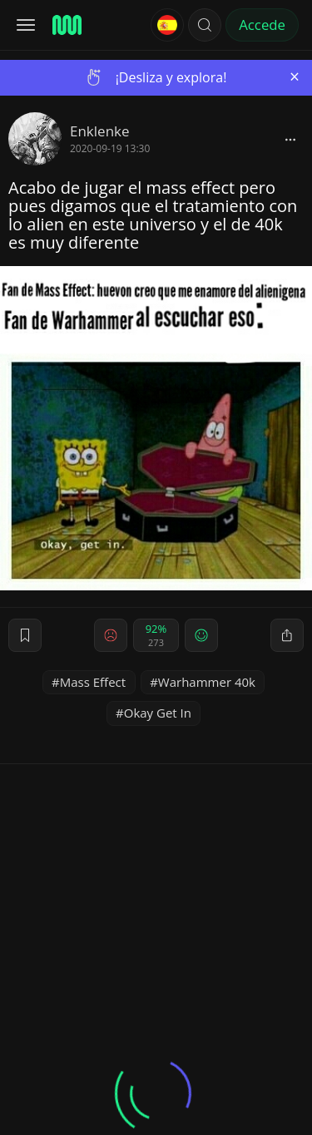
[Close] (295, 77)
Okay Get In (157, 712)
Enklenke (100, 131)
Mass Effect (93, 682)
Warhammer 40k (206, 682)
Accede (262, 24)
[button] (204, 25)
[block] (290, 139)
